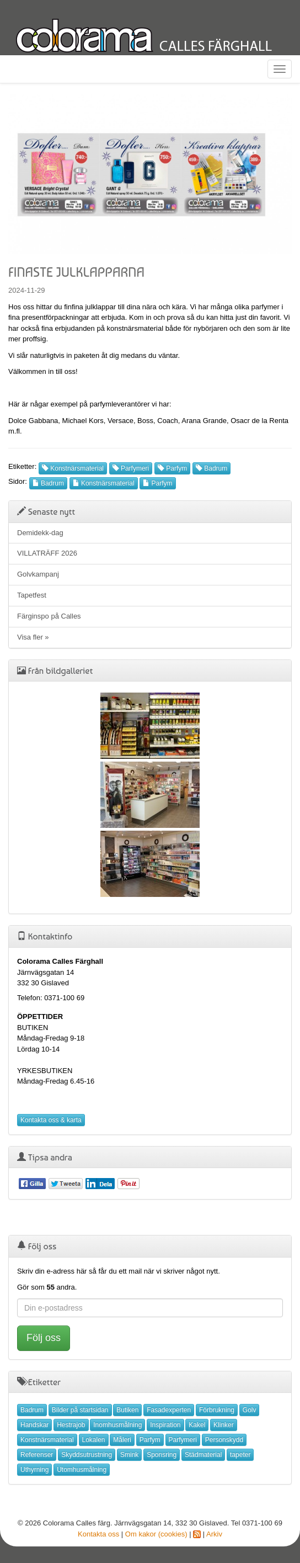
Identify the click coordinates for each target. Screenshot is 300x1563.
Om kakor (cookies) (156, 1534)
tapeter (240, 1455)
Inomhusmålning (117, 1425)
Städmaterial (203, 1455)
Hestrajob (71, 1425)
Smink (129, 1455)
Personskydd (224, 1440)
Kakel (197, 1425)
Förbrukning (216, 1410)
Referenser (36, 1455)
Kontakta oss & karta (51, 1120)
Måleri (122, 1440)
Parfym (172, 468)
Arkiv (214, 1534)
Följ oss (43, 1337)
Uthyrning (34, 1470)
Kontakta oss (98, 1534)
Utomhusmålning (81, 1470)
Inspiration (165, 1425)
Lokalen (93, 1440)
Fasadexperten (169, 1410)
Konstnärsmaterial (73, 468)
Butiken (127, 1410)
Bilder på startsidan (80, 1410)
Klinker (223, 1425)
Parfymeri (131, 468)
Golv (249, 1410)
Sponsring (161, 1455)
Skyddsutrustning (86, 1455)
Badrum (211, 468)
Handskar (34, 1425)
